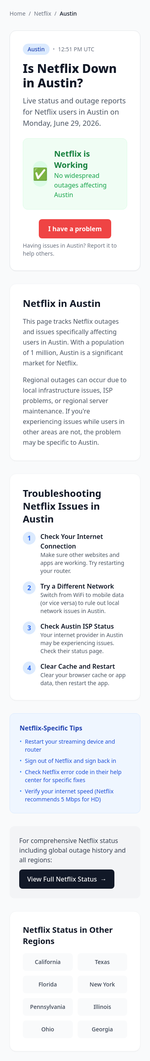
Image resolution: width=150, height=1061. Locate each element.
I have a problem (75, 228)
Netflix (42, 13)
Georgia (102, 1029)
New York (102, 984)
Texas (102, 962)
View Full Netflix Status (66, 879)
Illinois (102, 1007)
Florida (47, 984)
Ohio (47, 1029)
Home (18, 13)
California (48, 962)
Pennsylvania (47, 1007)
